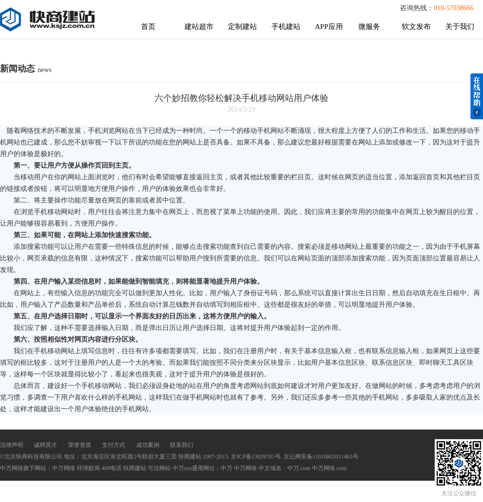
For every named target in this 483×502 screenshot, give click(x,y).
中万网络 (63, 468)
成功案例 (147, 445)
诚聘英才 (45, 445)
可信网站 (159, 468)
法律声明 (11, 445)
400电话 (111, 468)
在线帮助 (476, 96)
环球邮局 (88, 468)
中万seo (182, 468)
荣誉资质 (79, 445)
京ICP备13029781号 (256, 456)
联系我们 (181, 445)
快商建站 (134, 468)
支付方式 (113, 445)
